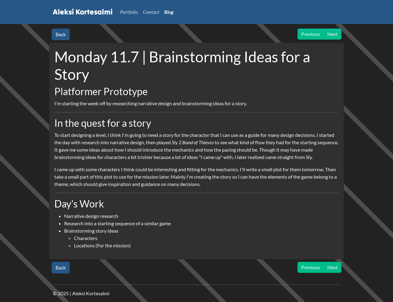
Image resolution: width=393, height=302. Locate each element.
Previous (310, 34)
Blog (168, 12)
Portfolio (129, 12)
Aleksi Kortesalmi (83, 12)
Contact (151, 12)
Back (61, 34)
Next (332, 34)
